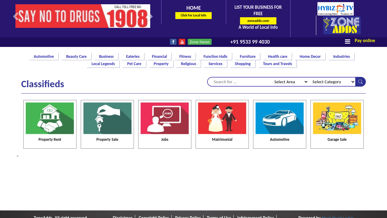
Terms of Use (219, 171)
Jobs (164, 92)
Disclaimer (122, 171)
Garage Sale (336, 92)
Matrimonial (222, 92)
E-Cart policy (193, 177)
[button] (16, 16)
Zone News (200, 42)
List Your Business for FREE (258, 17)
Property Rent (49, 92)
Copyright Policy (154, 171)
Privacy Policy (188, 171)
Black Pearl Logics (338, 171)
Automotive (279, 92)
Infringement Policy (255, 171)
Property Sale (107, 92)
